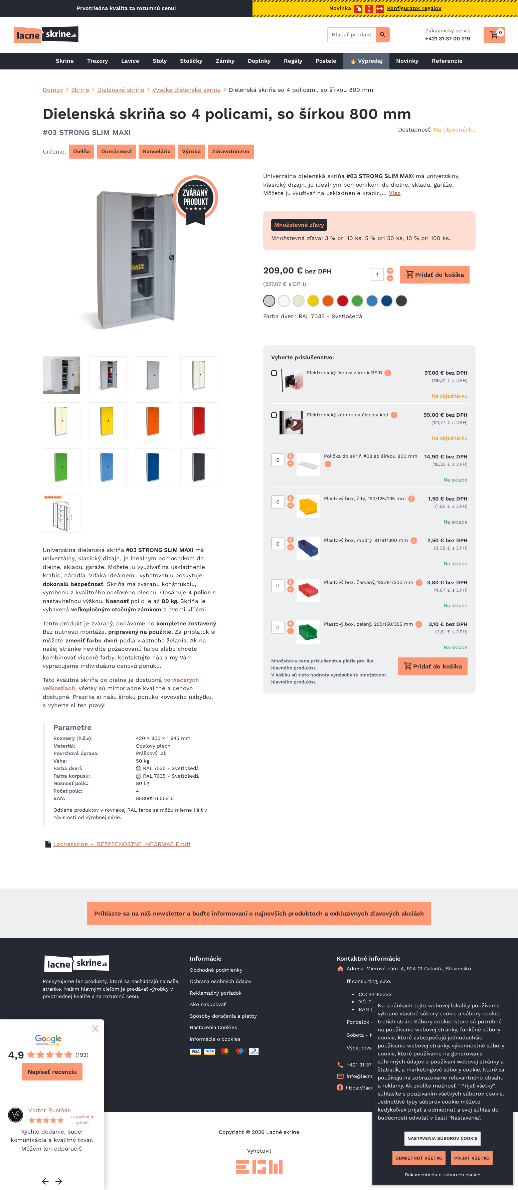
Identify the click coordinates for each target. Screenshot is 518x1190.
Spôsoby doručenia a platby (223, 1016)
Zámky (225, 60)
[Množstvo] (377, 274)
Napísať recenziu (52, 1071)
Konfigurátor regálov (414, 8)
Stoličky (191, 60)
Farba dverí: (280, 316)
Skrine (65, 60)
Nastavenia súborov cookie (442, 1138)
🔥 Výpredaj (366, 60)
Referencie (447, 60)
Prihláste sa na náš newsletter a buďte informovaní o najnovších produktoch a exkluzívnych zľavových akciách (259, 913)
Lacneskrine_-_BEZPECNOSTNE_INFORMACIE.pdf (122, 844)
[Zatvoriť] (95, 1028)
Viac (395, 193)
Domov (53, 89)
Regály (293, 60)
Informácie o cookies (215, 1039)
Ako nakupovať (208, 1004)
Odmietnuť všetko (419, 1158)
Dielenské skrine (120, 89)
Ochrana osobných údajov (220, 981)
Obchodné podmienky (216, 970)
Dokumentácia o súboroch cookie (442, 1174)
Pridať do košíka (435, 274)
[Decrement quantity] (390, 278)
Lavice (130, 60)
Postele (326, 60)
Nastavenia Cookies (213, 1027)
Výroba (191, 151)
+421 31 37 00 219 (368, 1065)
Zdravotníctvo (230, 151)
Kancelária (157, 151)
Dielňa (81, 151)
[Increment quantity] (390, 270)
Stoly (160, 60)
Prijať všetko (472, 1158)
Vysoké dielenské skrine (186, 89)
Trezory (97, 60)
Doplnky (259, 60)
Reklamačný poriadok (216, 993)
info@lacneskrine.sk (371, 1076)
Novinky (407, 60)
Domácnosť (116, 151)
